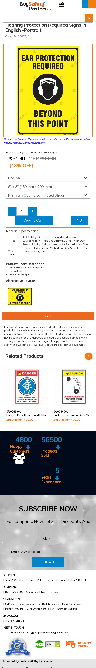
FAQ (43, 591)
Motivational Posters (73, 603)
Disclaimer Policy (56, 580)
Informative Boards (67, 608)
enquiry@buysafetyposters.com (51, 632)
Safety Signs (19, 152)
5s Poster (10, 603)
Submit (48, 562)
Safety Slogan (26, 603)
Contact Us (32, 591)
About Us (18, 591)
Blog (7, 591)
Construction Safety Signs (43, 152)
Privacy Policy (36, 580)
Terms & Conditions (15, 580)
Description (48, 316)
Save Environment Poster (40, 608)
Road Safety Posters (48, 603)
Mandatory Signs (14, 608)
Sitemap (53, 591)
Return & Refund (77, 580)
